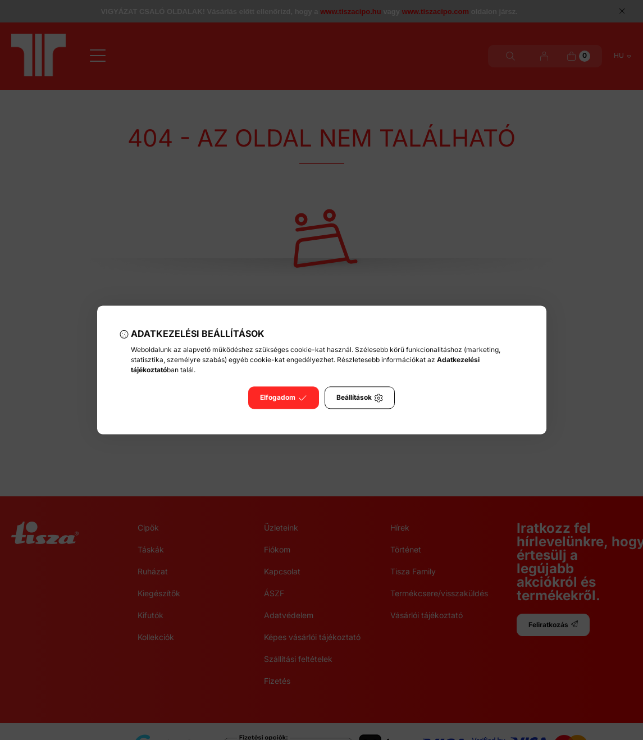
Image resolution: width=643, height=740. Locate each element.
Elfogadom (283, 398)
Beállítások (359, 398)
